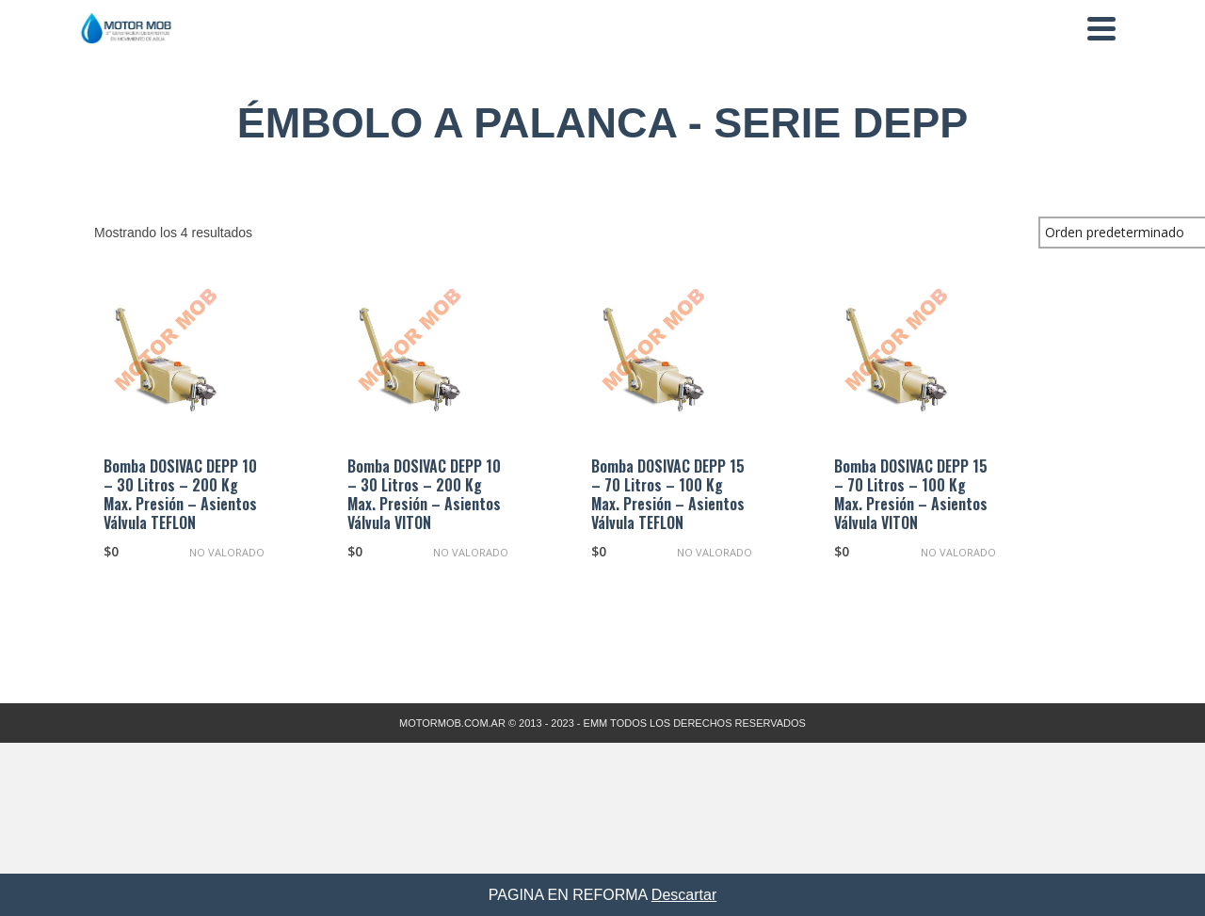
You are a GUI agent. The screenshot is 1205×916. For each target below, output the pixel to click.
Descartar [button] (683, 895)
